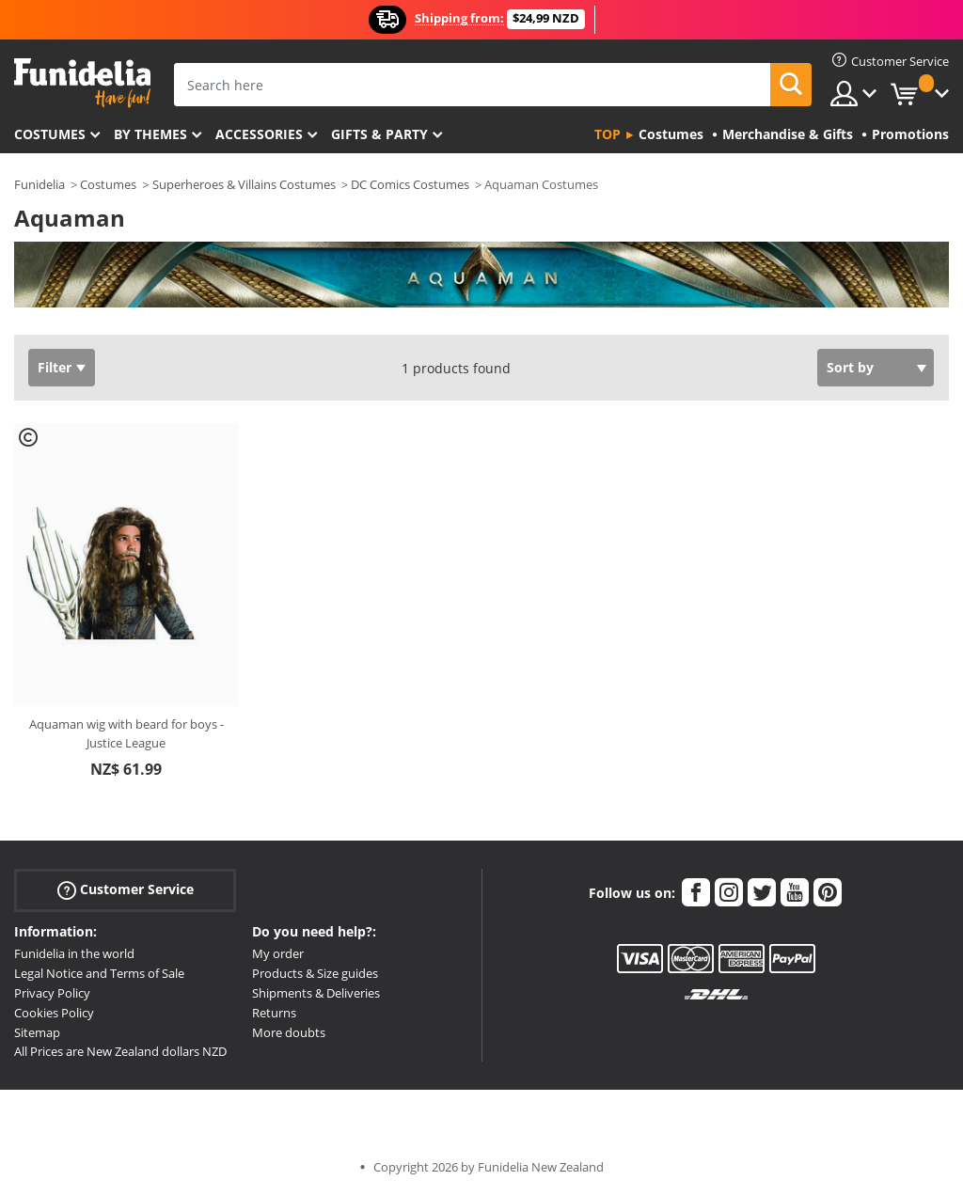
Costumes (50, 134)
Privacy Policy (52, 992)
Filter (54, 367)
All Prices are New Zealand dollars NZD (120, 1051)
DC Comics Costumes (410, 184)
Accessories (259, 134)
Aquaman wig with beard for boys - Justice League (126, 733)
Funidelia (39, 184)
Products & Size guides (315, 973)
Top (607, 134)
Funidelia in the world (74, 953)
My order (278, 953)
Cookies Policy (54, 1012)
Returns (274, 1012)
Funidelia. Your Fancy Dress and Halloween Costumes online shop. (82, 83)
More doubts (288, 1032)
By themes (150, 134)
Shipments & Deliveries (316, 992)
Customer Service (125, 890)
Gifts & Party (379, 134)
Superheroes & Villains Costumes (244, 184)
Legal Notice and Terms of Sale (99, 973)
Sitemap (37, 1032)
